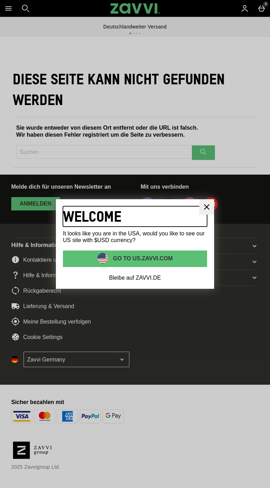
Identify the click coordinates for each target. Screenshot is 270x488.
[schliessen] (206, 207)
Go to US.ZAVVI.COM (142, 258)
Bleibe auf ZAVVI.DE (135, 278)
